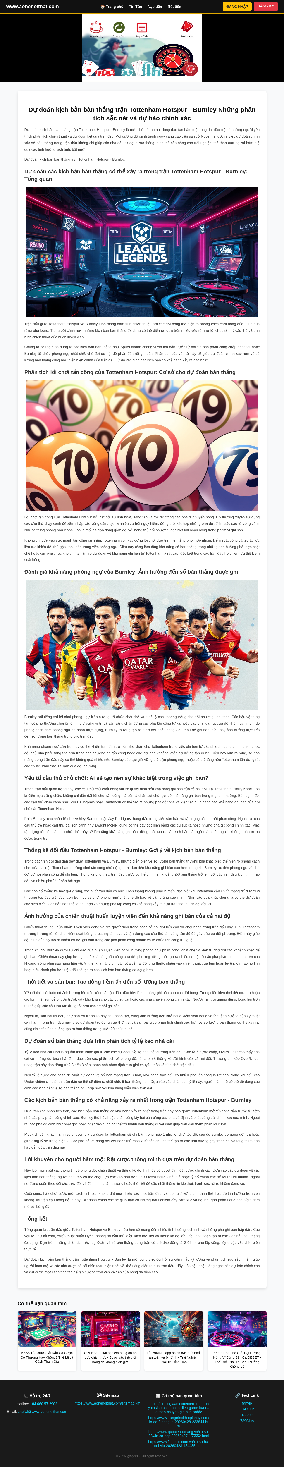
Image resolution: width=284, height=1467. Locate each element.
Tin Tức (135, 7)
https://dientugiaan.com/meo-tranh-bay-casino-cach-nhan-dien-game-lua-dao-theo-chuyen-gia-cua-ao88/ (178, 1408)
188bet (247, 1415)
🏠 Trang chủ (111, 7)
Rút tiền (174, 7)
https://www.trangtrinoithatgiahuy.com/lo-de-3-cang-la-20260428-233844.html (178, 1422)
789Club (247, 1421)
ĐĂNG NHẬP (237, 7)
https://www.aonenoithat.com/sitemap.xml (107, 1403)
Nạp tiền (155, 7)
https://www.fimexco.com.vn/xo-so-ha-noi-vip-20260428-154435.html (178, 1444)
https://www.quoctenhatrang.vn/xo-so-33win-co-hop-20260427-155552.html (178, 1434)
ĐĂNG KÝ (266, 6)
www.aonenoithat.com (32, 6)
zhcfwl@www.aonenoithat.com (42, 1412)
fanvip (247, 1403)
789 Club (247, 1409)
